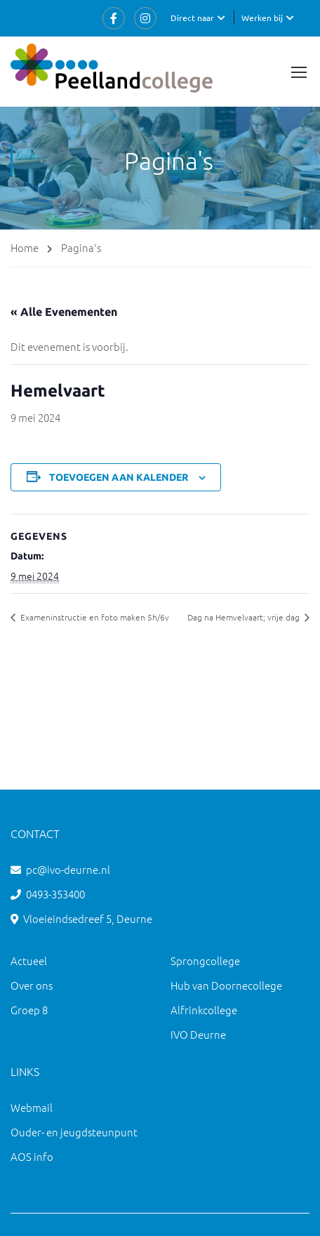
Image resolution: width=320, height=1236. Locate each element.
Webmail (32, 1107)
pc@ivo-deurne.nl (68, 869)
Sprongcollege (205, 960)
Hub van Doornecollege (226, 985)
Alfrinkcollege (204, 1009)
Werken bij (262, 17)
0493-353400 (55, 893)
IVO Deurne (198, 1034)
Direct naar (192, 17)
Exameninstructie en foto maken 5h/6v (93, 617)
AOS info (32, 1156)
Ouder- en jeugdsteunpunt (74, 1131)
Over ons (32, 985)
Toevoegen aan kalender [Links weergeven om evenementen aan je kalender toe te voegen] (118, 477)
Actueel (29, 960)
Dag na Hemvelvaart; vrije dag (244, 617)
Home (25, 247)
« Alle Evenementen (64, 311)
